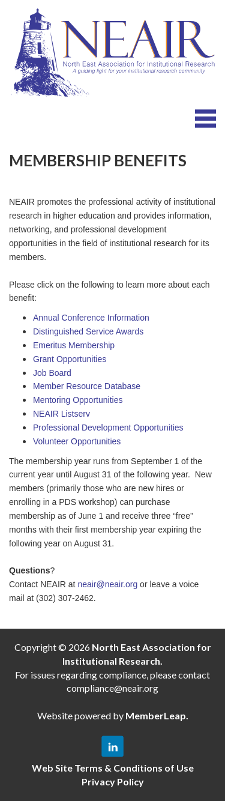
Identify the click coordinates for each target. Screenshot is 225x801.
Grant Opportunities (69, 359)
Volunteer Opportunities (77, 441)
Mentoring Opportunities (77, 400)
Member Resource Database (86, 386)
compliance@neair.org (112, 688)
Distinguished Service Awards (88, 331)
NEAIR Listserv (61, 414)
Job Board (52, 373)
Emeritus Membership (74, 345)
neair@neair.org (107, 584)
